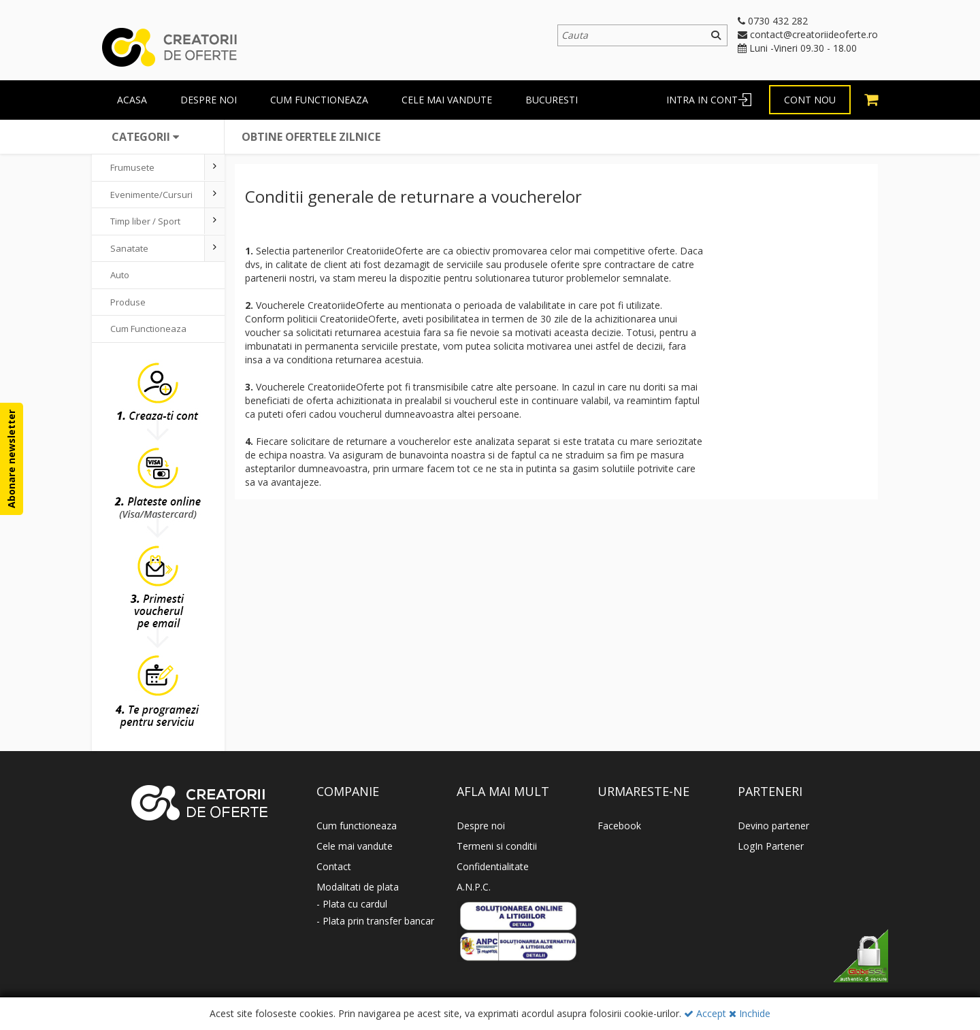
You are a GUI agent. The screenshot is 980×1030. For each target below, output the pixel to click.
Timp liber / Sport (145, 221)
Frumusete (132, 167)
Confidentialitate (493, 866)
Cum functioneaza (319, 99)
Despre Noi (208, 99)
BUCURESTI (551, 99)
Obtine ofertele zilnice (311, 136)
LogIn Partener (771, 846)
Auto (119, 275)
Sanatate (129, 248)
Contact (333, 866)
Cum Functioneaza (148, 328)
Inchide (749, 1013)
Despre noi (481, 825)
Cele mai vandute (447, 99)
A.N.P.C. (474, 886)
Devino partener (773, 825)
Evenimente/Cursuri (151, 194)
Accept (705, 1013)
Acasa (132, 99)
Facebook (619, 825)
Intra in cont (702, 99)
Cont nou (810, 99)
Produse (128, 302)
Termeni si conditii (497, 846)
